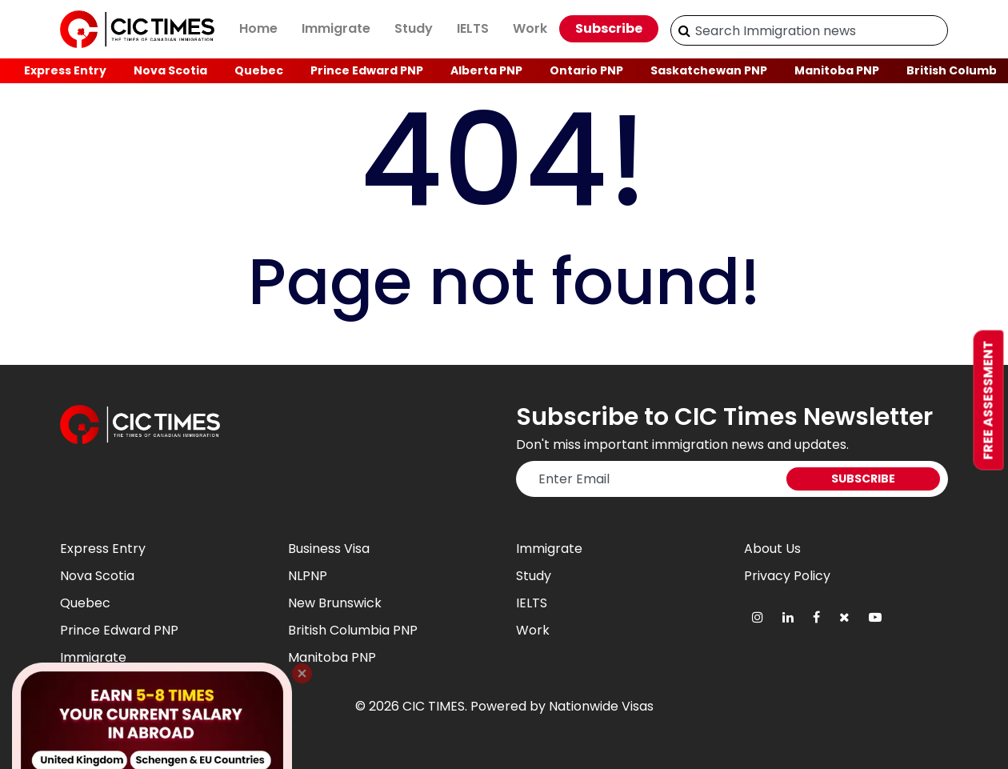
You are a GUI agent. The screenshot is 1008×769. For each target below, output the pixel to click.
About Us (772, 548)
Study (413, 28)
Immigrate (336, 28)
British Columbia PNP (353, 630)
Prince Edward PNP (366, 70)
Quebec (258, 70)
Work (530, 28)
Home (258, 28)
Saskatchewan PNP (708, 70)
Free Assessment (988, 399)
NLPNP (307, 576)
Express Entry (65, 70)
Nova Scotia (170, 70)
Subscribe (608, 28)
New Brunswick (335, 603)
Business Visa (329, 548)
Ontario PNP (586, 70)
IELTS (473, 28)
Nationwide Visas (601, 706)
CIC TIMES (433, 706)
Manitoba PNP (836, 70)
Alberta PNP (486, 70)
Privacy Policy (787, 576)
